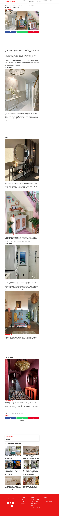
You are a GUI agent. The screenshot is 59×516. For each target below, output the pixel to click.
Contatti (22, 501)
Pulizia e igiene (45, 1)
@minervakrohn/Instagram (8, 279)
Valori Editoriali (34, 503)
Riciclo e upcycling (51, 1)
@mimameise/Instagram (8, 334)
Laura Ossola (10, 9)
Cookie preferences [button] (48, 501)
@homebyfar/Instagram (8, 181)
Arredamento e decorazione (23, 1)
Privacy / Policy (47, 499)
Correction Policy (34, 501)
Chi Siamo (23, 499)
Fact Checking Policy (35, 499)
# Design (7, 415)
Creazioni (39, 1)
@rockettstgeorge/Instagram (9, 400)
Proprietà (33, 505)
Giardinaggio (31, 1)
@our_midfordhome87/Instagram (9, 111)
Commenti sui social (35, 507)
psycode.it (23, 503)
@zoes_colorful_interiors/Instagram (10, 234)
